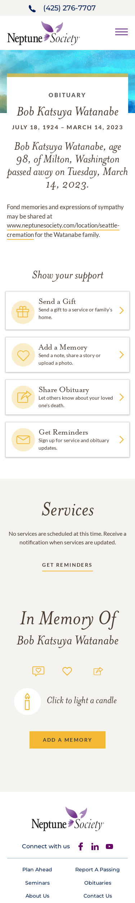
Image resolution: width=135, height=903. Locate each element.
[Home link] (43, 32)
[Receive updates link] (67, 566)
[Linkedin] (95, 846)
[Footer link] (37, 869)
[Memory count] (38, 670)
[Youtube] (109, 846)
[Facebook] (80, 846)
